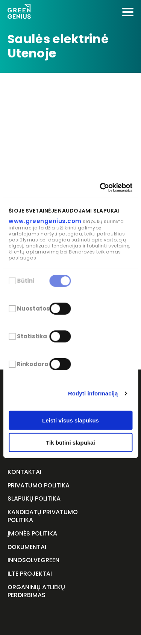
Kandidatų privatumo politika (43, 516)
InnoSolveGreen (33, 560)
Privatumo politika (39, 486)
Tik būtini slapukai (70, 442)
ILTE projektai (30, 574)
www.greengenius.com (45, 221)
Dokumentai (27, 547)
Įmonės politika (32, 534)
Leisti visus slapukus (70, 420)
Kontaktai (24, 472)
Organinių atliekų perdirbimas (36, 591)
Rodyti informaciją (93, 393)
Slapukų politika (34, 499)
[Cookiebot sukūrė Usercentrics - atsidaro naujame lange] (100, 187)
